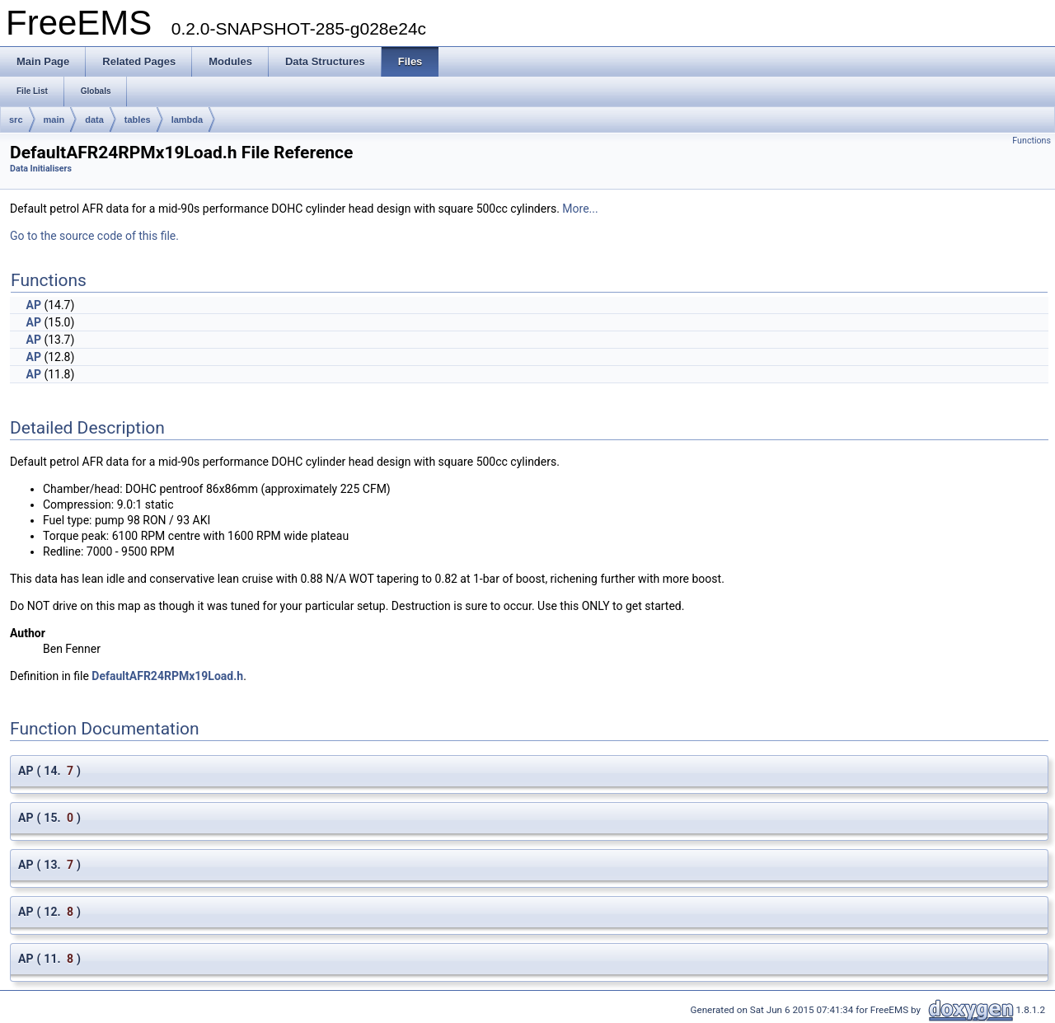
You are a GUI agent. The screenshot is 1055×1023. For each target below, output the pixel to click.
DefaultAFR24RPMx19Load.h (167, 676)
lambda (187, 119)
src (16, 119)
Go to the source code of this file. (94, 235)
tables (137, 119)
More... (580, 208)
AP (33, 305)
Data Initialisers (41, 168)
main (54, 119)
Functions (1031, 140)
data (94, 119)
